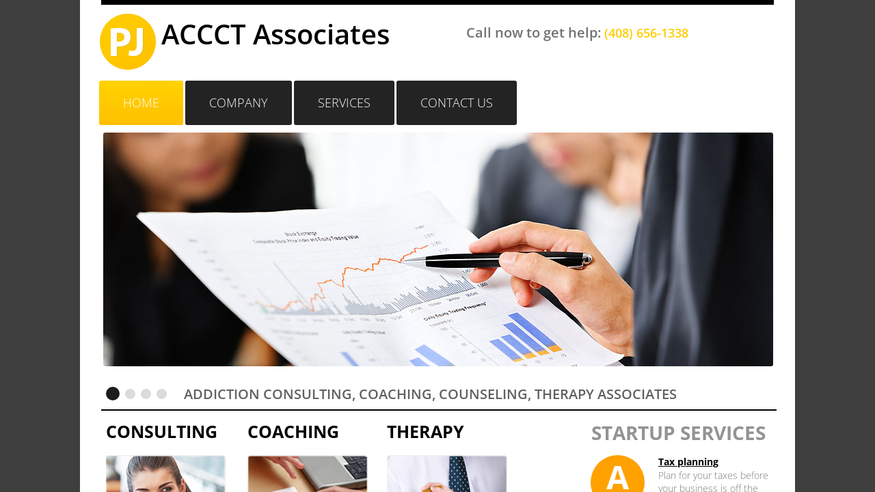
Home (141, 102)
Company (238, 102)
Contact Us (456, 102)
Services (344, 102)
